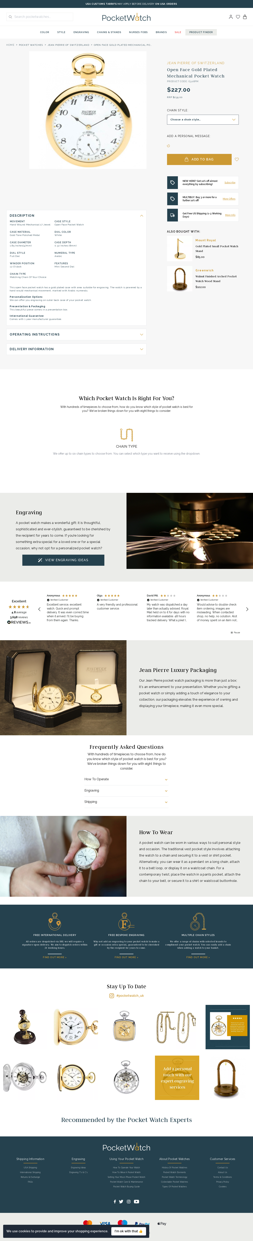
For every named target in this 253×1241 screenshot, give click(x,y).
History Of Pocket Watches (174, 1168)
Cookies (223, 1187)
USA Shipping (30, 1168)
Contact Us (222, 1168)
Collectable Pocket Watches (174, 1182)
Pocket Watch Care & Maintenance (126, 1182)
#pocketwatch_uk (130, 996)
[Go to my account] (238, 17)
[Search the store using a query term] (42, 17)
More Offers (229, 198)
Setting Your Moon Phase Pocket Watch (126, 1177)
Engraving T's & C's (78, 1172)
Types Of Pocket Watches (174, 1187)
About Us (222, 1172)
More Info (230, 215)
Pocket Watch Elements (174, 1172)
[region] (143, 609)
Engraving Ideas (78, 1168)
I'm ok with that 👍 (129, 1231)
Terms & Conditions (222, 1177)
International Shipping (30, 1172)
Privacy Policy (222, 1182)
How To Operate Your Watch (126, 1168)
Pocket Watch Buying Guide (126, 1187)
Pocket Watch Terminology (174, 1177)
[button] (39, 609)
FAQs (30, 1182)
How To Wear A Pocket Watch (126, 1172)
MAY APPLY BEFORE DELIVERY (136, 4)
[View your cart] (245, 17)
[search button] (9, 17)
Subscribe (230, 182)
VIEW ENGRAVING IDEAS (67, 560)
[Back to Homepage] (126, 17)
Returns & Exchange (30, 1177)
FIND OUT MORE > (55, 957)
